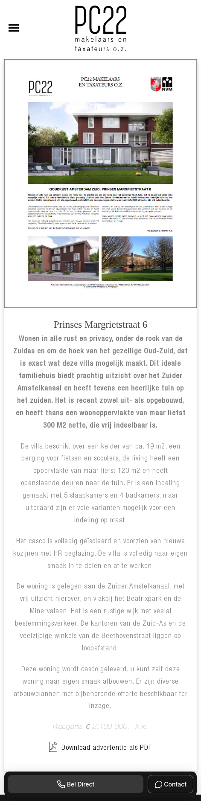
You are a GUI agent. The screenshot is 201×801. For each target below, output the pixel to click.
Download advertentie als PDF (100, 747)
